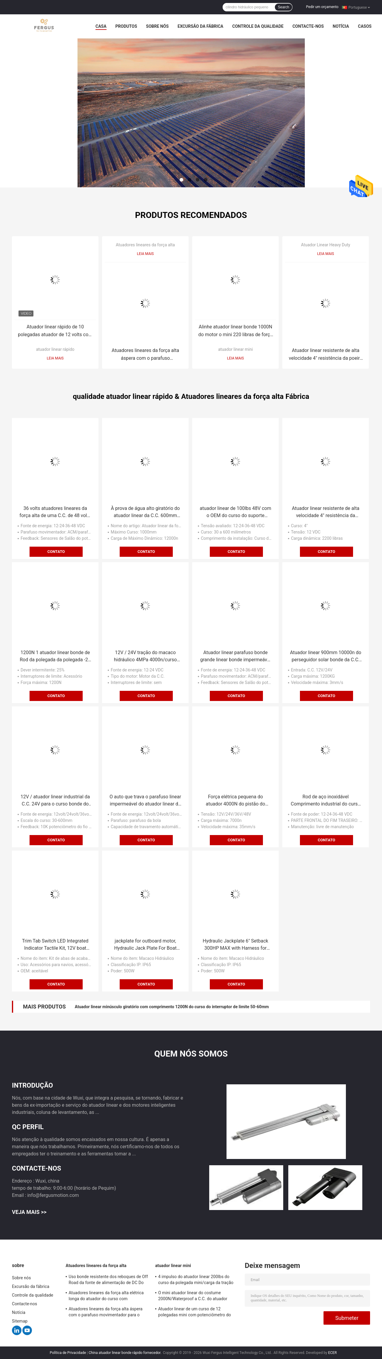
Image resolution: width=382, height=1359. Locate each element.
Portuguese (359, 7)
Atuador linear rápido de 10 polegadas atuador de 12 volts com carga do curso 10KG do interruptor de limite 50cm (55, 331)
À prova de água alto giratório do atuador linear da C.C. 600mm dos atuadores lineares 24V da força (145, 512)
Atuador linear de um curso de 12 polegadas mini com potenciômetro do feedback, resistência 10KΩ (194, 1312)
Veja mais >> (29, 1212)
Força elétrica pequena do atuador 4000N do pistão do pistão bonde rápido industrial (235, 801)
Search (283, 7)
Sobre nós (157, 26)
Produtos (126, 26)
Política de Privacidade (68, 1353)
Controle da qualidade (258, 26)
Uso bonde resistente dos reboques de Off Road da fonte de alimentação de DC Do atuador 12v (108, 1280)
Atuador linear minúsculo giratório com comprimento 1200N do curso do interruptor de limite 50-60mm (172, 1006)
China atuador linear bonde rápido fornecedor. (125, 1353)
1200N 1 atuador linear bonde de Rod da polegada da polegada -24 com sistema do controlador (55, 656)
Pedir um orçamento (322, 7)
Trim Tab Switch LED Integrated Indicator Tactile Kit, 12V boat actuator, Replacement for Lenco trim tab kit (55, 945)
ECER (332, 1353)
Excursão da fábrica (200, 26)
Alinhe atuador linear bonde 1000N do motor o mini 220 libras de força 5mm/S (235, 331)
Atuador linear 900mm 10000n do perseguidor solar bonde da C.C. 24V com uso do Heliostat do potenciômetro (325, 656)
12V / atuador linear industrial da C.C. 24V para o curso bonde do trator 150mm (55, 801)
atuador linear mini (235, 349)
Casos (364, 26)
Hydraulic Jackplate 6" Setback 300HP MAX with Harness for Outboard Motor (235, 945)
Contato (56, 551)
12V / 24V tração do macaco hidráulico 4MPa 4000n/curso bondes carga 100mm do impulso (145, 656)
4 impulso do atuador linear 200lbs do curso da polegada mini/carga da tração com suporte (195, 1280)
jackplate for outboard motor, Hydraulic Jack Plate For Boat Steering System (145, 945)
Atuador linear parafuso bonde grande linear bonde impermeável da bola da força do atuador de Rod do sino (235, 656)
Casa (101, 26)
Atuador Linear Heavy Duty (325, 244)
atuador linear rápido (55, 349)
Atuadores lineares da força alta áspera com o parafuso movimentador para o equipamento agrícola (145, 355)
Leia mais (55, 358)
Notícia (341, 26)
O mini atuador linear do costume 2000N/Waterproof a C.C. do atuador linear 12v (192, 1296)
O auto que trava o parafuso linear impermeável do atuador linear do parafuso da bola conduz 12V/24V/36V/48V (145, 801)
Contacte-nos (308, 26)
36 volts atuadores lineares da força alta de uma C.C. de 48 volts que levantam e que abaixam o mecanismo (55, 512)
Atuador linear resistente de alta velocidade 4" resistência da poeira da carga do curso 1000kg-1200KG (325, 355)
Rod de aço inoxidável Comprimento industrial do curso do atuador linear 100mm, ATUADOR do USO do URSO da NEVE (325, 801)
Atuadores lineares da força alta (145, 244)
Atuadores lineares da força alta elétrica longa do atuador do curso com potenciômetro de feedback (106, 1296)
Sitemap (19, 1321)
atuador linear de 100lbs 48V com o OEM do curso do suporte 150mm (235, 512)
